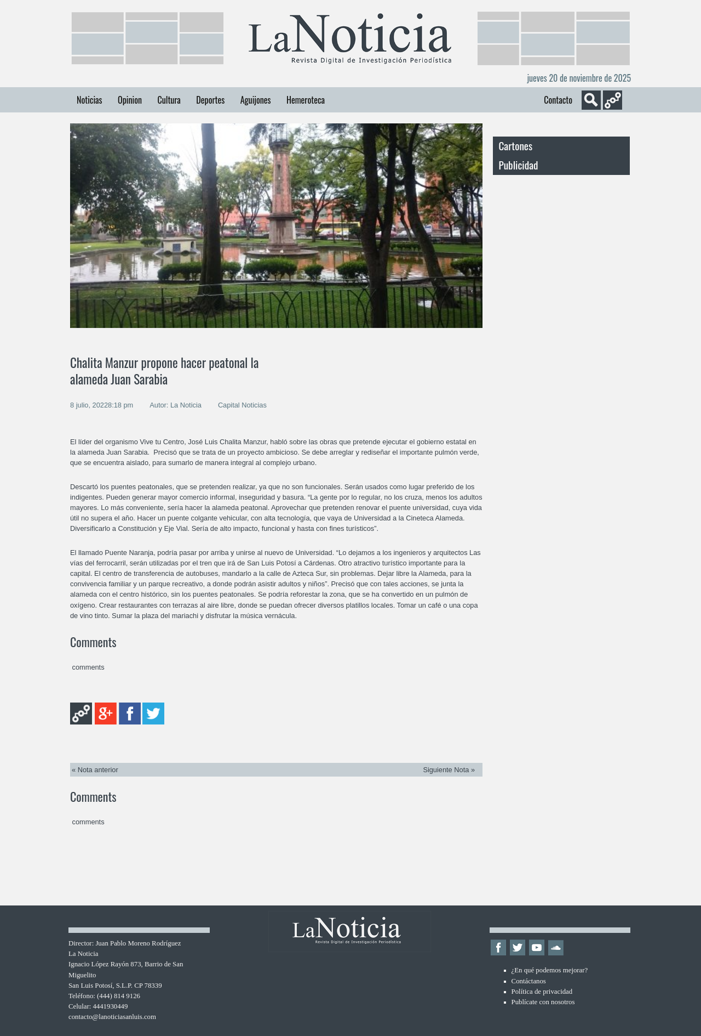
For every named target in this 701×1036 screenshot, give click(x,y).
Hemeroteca (305, 99)
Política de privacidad (542, 991)
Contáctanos (529, 981)
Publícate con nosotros (543, 1002)
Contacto (558, 99)
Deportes (210, 99)
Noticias (89, 99)
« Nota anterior (95, 770)
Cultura (168, 99)
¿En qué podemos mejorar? (550, 970)
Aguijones (255, 99)
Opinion (130, 99)
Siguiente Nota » (449, 770)
